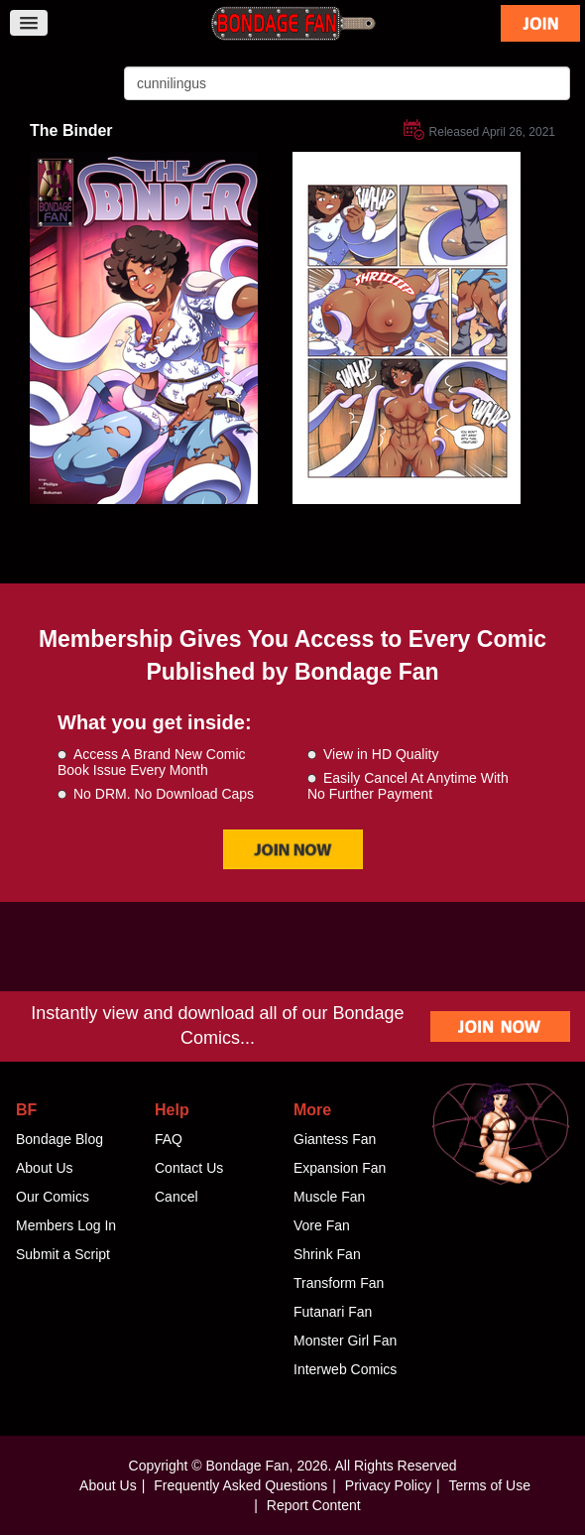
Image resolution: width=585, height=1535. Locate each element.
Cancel (176, 1197)
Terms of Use (488, 1485)
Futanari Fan (332, 1312)
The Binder (71, 130)
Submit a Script (63, 1254)
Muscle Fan (329, 1197)
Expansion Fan (339, 1168)
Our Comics (52, 1197)
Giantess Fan (334, 1139)
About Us (44, 1168)
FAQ (168, 1139)
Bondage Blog (59, 1139)
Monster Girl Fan (345, 1340)
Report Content (314, 1505)
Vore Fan (321, 1225)
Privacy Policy (388, 1485)
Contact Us (189, 1168)
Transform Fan (338, 1283)
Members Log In (66, 1225)
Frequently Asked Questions (240, 1485)
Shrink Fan (327, 1254)
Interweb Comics (345, 1369)
